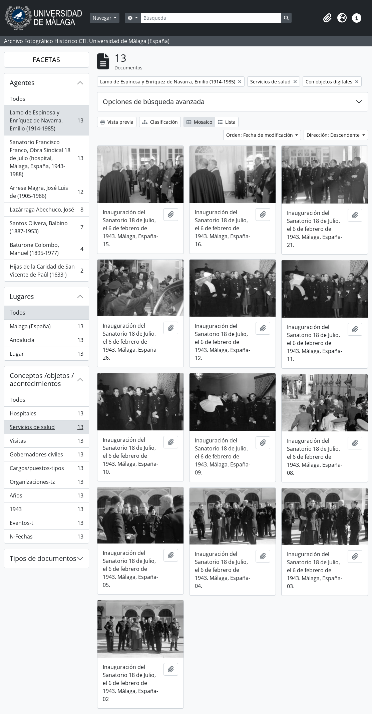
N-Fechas (46, 537)
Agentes (22, 82)
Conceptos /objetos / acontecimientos (42, 379)
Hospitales (46, 414)
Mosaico (199, 122)
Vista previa (116, 122)
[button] (327, 18)
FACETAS (46, 59)
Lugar (46, 355)
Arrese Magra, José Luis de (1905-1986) (46, 192)
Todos (17, 98)
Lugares (22, 296)
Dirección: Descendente (334, 135)
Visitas (46, 442)
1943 (46, 510)
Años (46, 496)
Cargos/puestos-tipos (46, 469)
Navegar (103, 18)
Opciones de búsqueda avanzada (154, 101)
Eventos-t (46, 524)
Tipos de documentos (43, 558)
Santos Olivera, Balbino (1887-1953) (46, 227)
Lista (227, 122)
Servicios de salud (46, 428)
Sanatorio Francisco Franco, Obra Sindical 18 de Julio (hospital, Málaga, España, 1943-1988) (46, 158)
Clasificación (160, 122)
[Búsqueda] (210, 18)
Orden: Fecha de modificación (260, 135)
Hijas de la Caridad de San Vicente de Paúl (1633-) (46, 270)
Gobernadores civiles (46, 455)
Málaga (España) (46, 327)
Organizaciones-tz (46, 483)
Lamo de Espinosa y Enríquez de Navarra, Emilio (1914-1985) (46, 120)
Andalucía (46, 341)
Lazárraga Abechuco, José (46, 211)
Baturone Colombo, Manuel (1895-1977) (46, 249)
